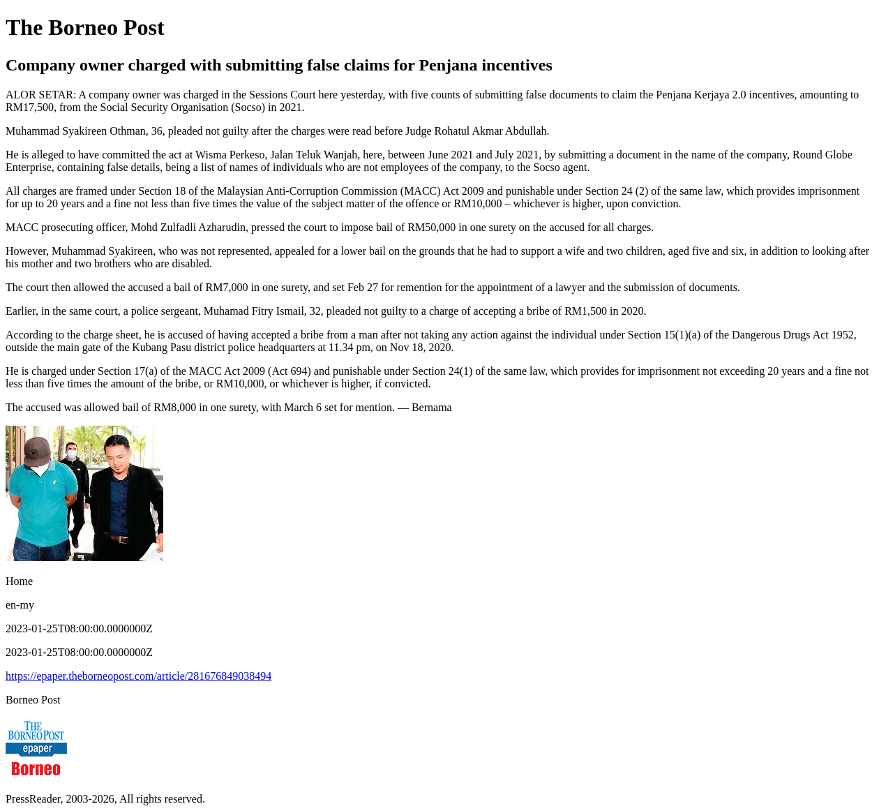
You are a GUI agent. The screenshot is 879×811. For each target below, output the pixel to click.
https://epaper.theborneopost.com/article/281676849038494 (138, 676)
